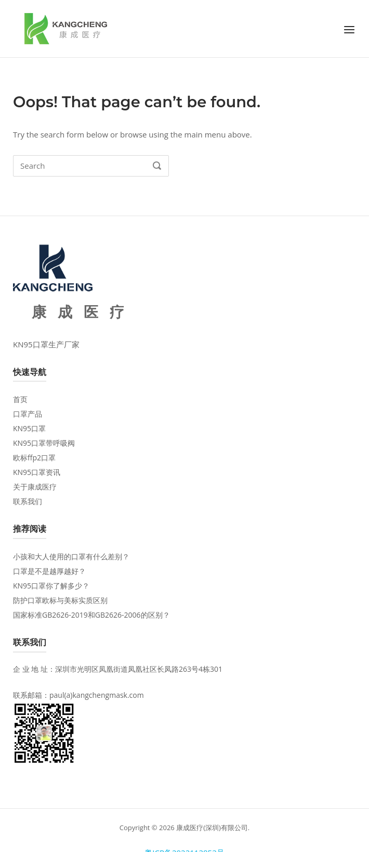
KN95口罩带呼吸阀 (44, 443)
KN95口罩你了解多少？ (51, 586)
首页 (20, 399)
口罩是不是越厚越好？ (49, 571)
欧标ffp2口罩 (34, 457)
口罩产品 (27, 414)
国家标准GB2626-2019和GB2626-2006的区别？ (91, 615)
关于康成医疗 (35, 487)
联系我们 (27, 501)
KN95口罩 (29, 428)
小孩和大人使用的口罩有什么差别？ (71, 556)
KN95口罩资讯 (36, 472)
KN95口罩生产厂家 (46, 344)
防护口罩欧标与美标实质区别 (60, 600)
